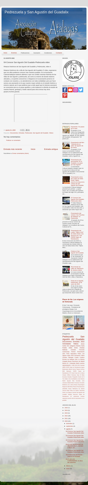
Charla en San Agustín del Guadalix (77, 252)
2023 (72, 355)
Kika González (76, 380)
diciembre (69, 423)
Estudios (70, 377)
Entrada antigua (51, 149)
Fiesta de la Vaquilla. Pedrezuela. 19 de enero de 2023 (77, 282)
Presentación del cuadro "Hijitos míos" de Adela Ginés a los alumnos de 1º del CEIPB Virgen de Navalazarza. (77, 235)
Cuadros (82, 357)
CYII (70, 373)
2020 (66, 421)
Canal (73, 373)
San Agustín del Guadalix (40, 133)
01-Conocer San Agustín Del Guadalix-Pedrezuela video (75, 451)
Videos (51, 133)
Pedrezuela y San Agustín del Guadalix (36, 12)
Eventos (14, 53)
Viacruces (75, 394)
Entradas (21, 133)
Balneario (69, 371)
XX (71, 396)
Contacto (59, 53)
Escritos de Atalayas (68, 359)
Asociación (77, 355)
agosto (68, 429)
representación (66, 365)
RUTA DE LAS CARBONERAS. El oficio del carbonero (74, 460)
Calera (82, 355)
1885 (73, 365)
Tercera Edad (65, 390)
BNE (63, 371)
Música (64, 363)
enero (68, 468)
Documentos (14, 133)
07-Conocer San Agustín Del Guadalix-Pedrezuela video (77, 199)
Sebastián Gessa (66, 388)
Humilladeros (74, 378)
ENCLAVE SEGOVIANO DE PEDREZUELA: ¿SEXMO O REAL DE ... (74, 446)
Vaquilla (70, 394)
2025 (66, 407)
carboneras (76, 396)
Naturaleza (74, 353)
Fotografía (74, 377)
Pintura (74, 386)
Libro (83, 380)
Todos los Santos (74, 390)
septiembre (69, 426)
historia (78, 346)
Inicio (5, 53)
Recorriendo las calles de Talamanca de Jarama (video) (77, 268)
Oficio (71, 386)
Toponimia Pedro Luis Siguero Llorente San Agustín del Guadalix (73, 392)
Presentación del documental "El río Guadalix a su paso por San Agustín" (77, 162)
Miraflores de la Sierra (68, 384)
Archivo (82, 369)
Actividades (66, 344)
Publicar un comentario (13, 140)
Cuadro (76, 357)
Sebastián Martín (75, 363)
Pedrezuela (28, 133)
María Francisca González (77, 382)
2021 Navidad (81, 365)
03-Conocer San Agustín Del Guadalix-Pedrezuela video (75, 436)
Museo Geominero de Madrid (76, 361)
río (82, 398)
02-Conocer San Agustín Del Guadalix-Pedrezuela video (75, 440)
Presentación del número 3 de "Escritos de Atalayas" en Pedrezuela (77, 215)
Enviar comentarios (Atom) (20, 153)
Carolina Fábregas (67, 357)
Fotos (67, 353)
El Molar (82, 375)
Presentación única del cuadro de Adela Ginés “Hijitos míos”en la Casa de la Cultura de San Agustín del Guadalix (77, 181)
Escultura (64, 377)
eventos (82, 363)
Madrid (69, 382)
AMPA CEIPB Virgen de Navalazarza (71, 367)
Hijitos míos (68, 378)
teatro (68, 355)
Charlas (82, 348)
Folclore (73, 351)
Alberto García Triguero (74, 369)
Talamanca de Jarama (78, 388)
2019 (76, 365)
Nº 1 (68, 363)
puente (69, 398)
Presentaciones (80, 386)
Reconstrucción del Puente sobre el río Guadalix (74, 455)
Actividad (73, 349)
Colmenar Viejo (75, 375)
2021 (63, 353)
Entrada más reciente (13, 149)
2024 (66, 410)
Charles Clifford (66, 375)
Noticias (64, 349)
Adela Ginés (73, 348)
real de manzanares (76, 398)
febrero (68, 466)
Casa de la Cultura (79, 373)
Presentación (80, 351)
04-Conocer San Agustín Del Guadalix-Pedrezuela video (75, 432)
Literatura (64, 382)
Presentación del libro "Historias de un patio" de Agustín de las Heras (77, 145)
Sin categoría (71, 346)
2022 (82, 341)
